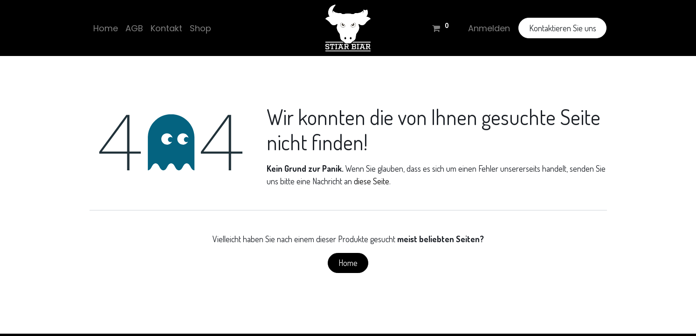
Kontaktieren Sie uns (562, 28)
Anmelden (489, 28)
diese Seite (371, 181)
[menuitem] (106, 28)
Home (348, 263)
